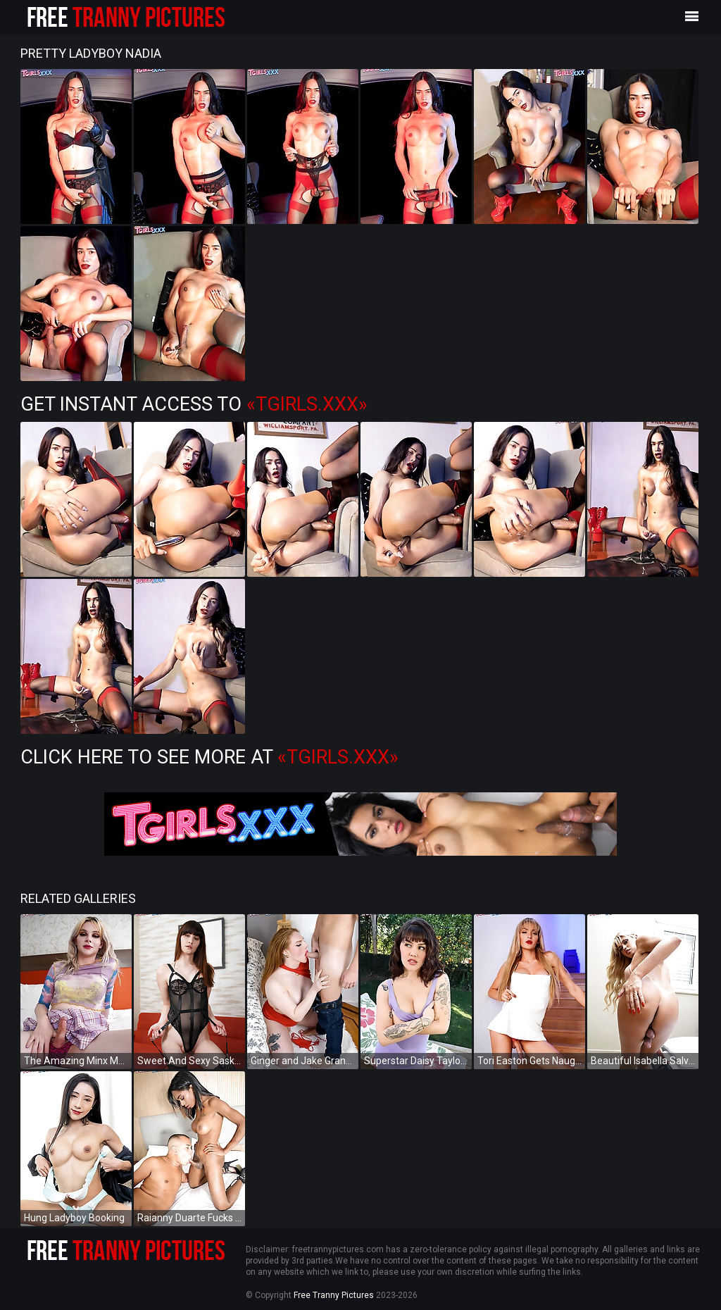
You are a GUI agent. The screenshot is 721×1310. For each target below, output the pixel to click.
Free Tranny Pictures (334, 1295)
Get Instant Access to (194, 404)
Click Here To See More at (209, 757)
